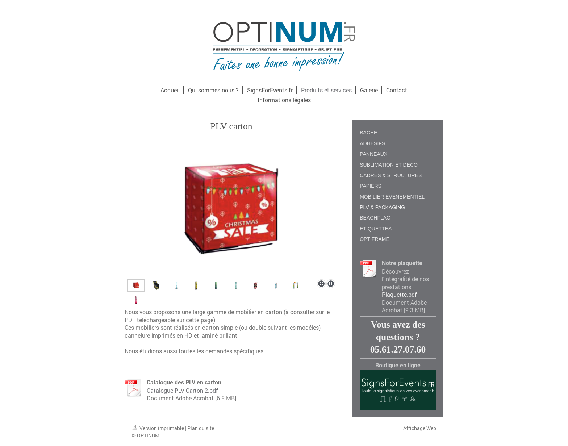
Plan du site (200, 428)
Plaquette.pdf (399, 294)
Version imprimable (158, 428)
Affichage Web (419, 428)
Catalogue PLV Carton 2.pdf (182, 390)
